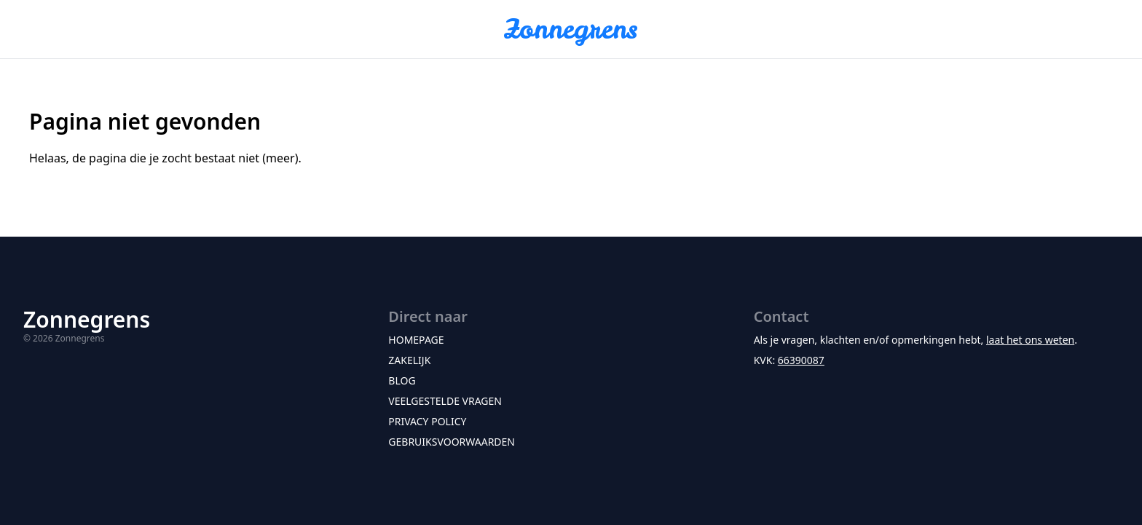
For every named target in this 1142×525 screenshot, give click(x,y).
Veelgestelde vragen (445, 401)
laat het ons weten (1030, 340)
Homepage (416, 340)
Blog (401, 380)
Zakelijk (409, 360)
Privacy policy (427, 421)
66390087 (801, 360)
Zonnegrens (571, 29)
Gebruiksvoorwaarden (451, 442)
